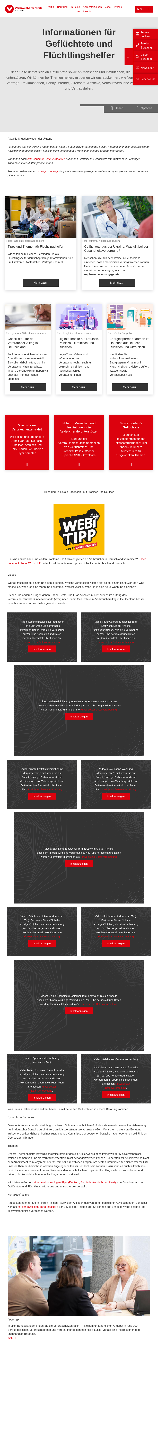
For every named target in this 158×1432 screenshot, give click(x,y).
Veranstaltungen (92, 6)
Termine (75, 6)
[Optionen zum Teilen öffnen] (117, 108)
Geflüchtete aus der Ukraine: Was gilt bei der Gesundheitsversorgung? (116, 248)
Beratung (62, 6)
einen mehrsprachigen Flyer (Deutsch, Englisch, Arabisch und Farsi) (75, 1182)
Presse (118, 6)
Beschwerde (84, 11)
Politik (50, 6)
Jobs (108, 6)
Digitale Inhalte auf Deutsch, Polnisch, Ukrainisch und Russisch (79, 343)
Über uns (13, 1320)
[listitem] (40, 243)
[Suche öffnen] (130, 9)
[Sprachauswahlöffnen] (144, 108)
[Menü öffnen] (144, 9)
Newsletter (147, 67)
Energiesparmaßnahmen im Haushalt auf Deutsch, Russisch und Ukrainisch (129, 343)
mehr (10, 1338)
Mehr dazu (40, 282)
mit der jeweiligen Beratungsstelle (38, 1206)
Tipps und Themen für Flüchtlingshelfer (35, 246)
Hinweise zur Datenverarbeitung (42, 642)
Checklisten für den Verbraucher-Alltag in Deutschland (23, 343)
